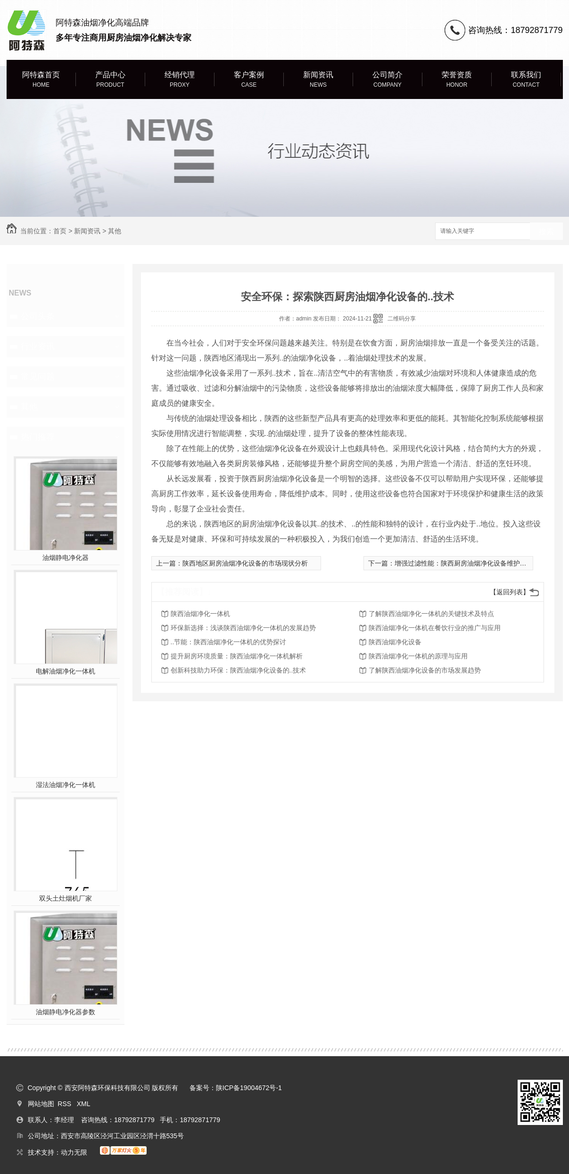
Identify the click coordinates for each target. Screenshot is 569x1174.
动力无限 (74, 1152)
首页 (59, 231)
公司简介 (387, 80)
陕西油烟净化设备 (395, 642)
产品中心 (110, 80)
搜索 (546, 232)
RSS (65, 1104)
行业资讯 (38, 346)
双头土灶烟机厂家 (65, 898)
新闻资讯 (318, 80)
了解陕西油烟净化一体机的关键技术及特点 (431, 613)
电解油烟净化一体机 (65, 671)
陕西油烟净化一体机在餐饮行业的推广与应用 (435, 628)
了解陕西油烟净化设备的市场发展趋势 (425, 670)
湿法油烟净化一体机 (65, 784)
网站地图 (41, 1104)
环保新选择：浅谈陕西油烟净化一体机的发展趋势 (243, 628)
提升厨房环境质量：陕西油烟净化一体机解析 (237, 656)
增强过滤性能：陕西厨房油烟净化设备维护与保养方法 (474, 563)
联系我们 (526, 80)
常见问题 (38, 376)
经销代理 (179, 80)
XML (84, 1104)
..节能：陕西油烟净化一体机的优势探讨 (229, 642)
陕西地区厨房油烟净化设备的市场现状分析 (245, 563)
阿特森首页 (41, 80)
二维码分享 (402, 318)
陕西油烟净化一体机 (200, 613)
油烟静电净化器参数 (65, 1012)
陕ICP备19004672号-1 (249, 1088)
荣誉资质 (457, 80)
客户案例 (249, 80)
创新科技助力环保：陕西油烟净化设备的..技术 (238, 670)
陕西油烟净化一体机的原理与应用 (418, 656)
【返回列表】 (509, 592)
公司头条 (38, 316)
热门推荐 (38, 437)
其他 (114, 231)
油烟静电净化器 (65, 557)
